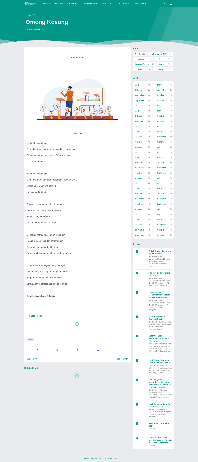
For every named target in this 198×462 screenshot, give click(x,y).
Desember (139, 168)
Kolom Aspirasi (73, 3)
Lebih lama (122, 359)
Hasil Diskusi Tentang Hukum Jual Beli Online (159, 361)
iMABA (160, 69)
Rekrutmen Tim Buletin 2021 (159, 424)
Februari (138, 90)
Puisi (31, 339)
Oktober (160, 95)
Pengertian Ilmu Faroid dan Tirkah (159, 274)
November (139, 95)
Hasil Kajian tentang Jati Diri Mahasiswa (160, 405)
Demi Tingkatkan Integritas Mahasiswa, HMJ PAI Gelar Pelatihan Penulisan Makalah (160, 383)
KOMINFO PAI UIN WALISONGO (108, 458)
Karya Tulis (122, 3)
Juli (136, 126)
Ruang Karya (108, 3)
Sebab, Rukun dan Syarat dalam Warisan (160, 252)
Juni (137, 106)
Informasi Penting (142, 64)
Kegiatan (162, 64)
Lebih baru (32, 359)
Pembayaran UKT (91, 3)
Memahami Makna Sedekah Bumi (157, 317)
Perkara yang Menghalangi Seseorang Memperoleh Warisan (160, 295)
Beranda (46, 3)
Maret (159, 85)
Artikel (137, 54)
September (139, 100)
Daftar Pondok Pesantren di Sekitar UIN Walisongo (160, 338)
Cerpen (141, 59)
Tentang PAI (139, 3)
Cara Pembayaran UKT (158, 54)
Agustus (160, 100)
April (137, 85)
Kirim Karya (58, 3)
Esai (160, 59)
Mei (158, 106)
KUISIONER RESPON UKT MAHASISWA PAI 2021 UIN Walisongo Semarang (160, 440)
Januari (160, 90)
